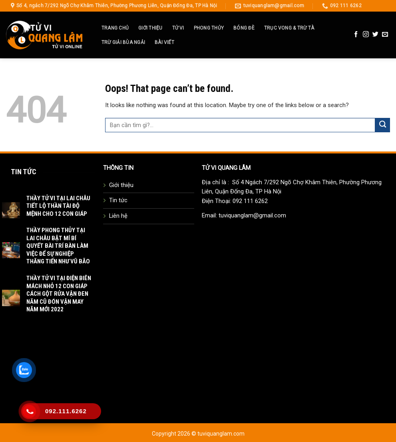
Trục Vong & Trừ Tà (289, 28)
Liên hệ (118, 215)
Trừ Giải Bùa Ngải (123, 42)
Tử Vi (178, 28)
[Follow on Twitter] (375, 34)
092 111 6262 (250, 201)
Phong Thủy (209, 28)
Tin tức (118, 200)
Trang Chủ (115, 28)
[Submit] (382, 125)
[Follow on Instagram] (366, 34)
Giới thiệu (150, 28)
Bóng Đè (244, 28)
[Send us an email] (385, 34)
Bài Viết (164, 42)
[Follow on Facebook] (356, 34)
